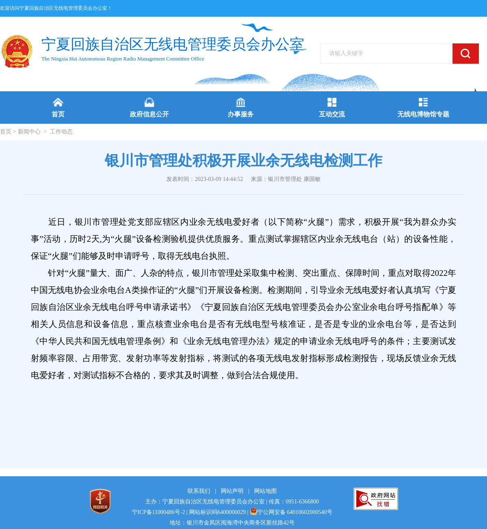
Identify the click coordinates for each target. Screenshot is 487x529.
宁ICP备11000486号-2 (158, 512)
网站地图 (265, 491)
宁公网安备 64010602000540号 (291, 512)
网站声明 (232, 491)
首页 (5, 132)
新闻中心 (29, 132)
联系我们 (198, 491)
